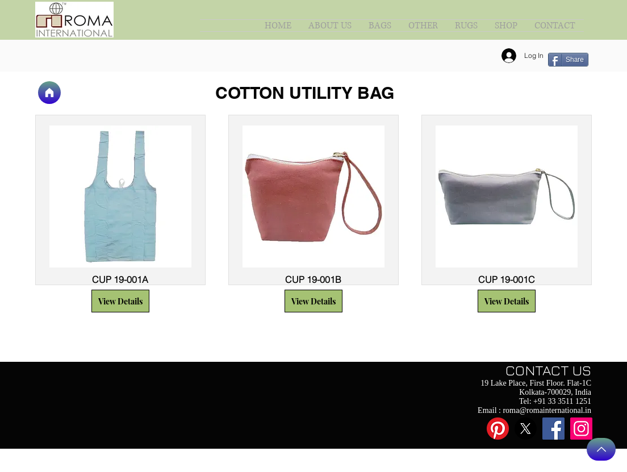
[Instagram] (581, 428)
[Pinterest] (498, 428)
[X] (526, 428)
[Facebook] (553, 428)
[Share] (568, 59)
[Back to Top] (601, 449)
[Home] (49, 92)
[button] (120, 301)
